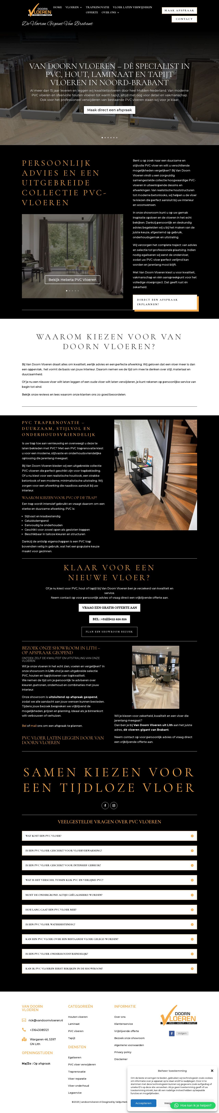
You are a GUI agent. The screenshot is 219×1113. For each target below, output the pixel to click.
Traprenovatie (97, 7)
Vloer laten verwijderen (132, 7)
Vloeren (72, 7)
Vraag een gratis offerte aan (109, 608)
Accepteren (143, 1103)
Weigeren (170, 1103)
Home (57, 7)
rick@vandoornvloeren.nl (46, 1020)
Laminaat (74, 1023)
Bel (24, 725)
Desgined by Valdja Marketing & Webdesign (124, 1102)
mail (34, 725)
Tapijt (71, 1038)
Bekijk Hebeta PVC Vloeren (72, 280)
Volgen (182, 1033)
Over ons (109, 12)
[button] (212, 1070)
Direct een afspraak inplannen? (157, 302)
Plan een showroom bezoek (109, 631)
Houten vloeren (78, 1016)
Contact (184, 19)
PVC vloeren (75, 1031)
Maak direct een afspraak (109, 110)
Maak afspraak (179, 10)
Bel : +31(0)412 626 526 (110, 619)
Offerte (92, 12)
